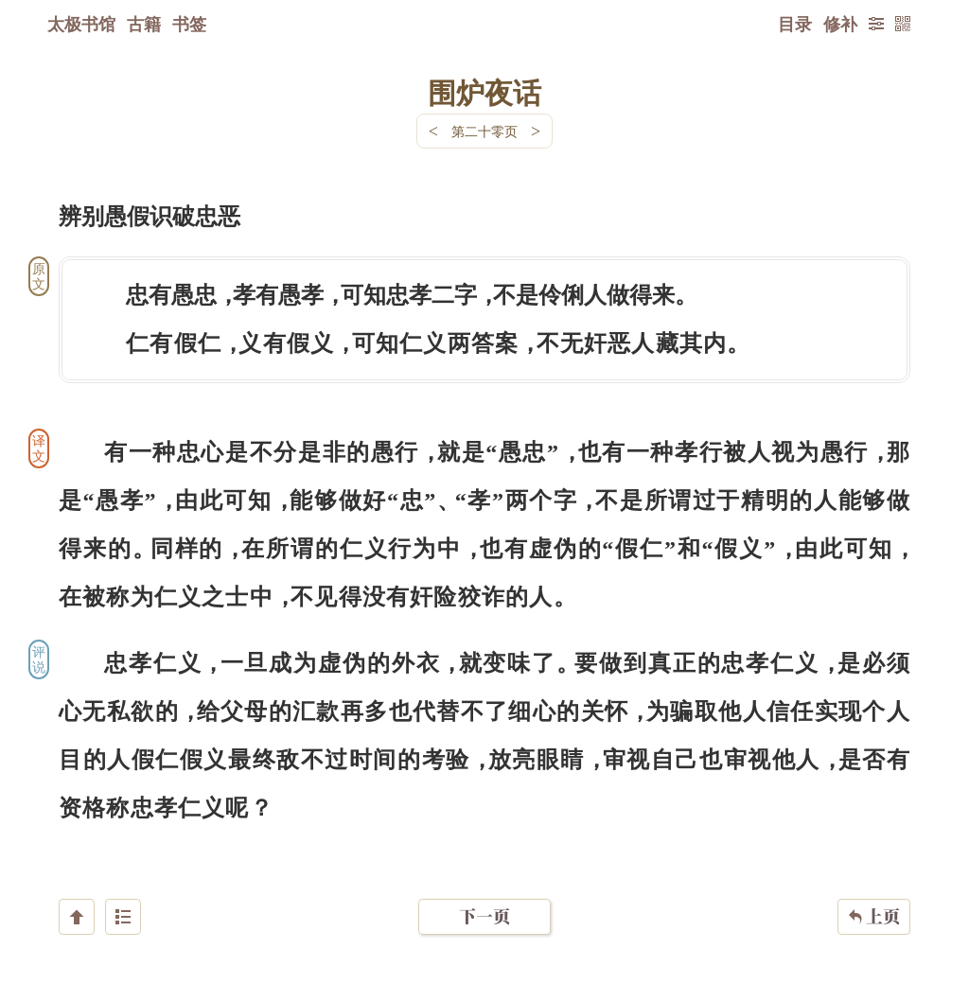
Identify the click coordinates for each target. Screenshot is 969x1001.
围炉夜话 (484, 92)
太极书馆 (81, 23)
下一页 (484, 888)
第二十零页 (484, 131)
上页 (874, 888)
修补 (840, 23)
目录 (795, 23)
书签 (189, 23)
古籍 (144, 23)
